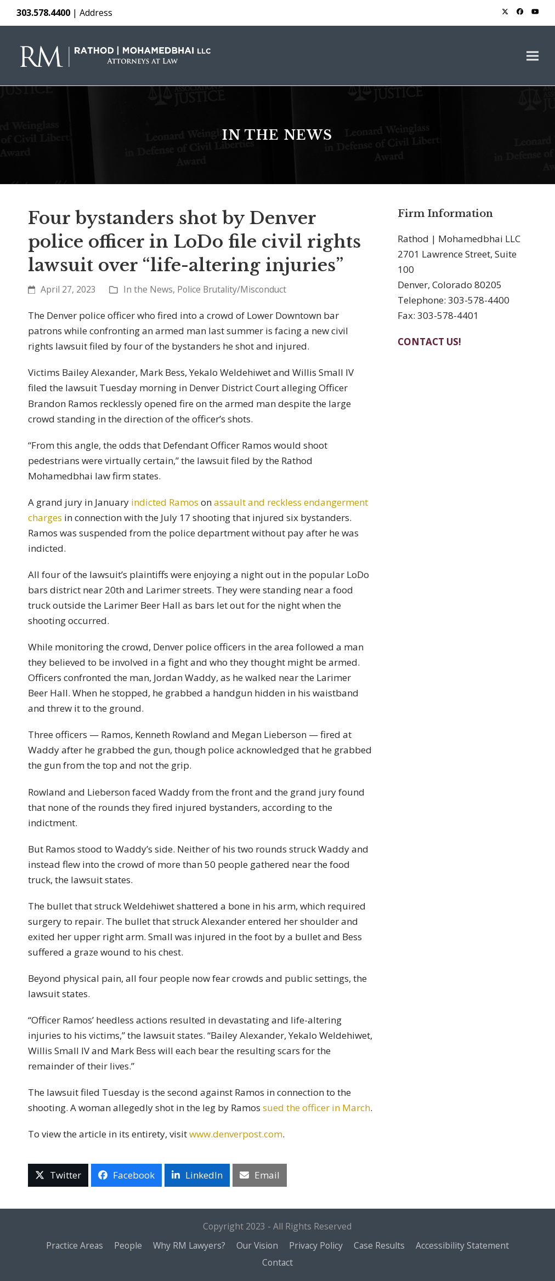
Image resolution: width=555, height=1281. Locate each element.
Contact (277, 1262)
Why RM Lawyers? (189, 1245)
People (128, 1245)
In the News (148, 289)
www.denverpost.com (235, 1134)
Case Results (379, 1245)
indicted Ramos (165, 502)
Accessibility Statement (462, 1245)
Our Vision (257, 1245)
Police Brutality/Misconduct (231, 289)
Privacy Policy (316, 1245)
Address (96, 13)
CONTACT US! (429, 341)
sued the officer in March (316, 1107)
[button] (532, 55)
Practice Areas (74, 1245)
